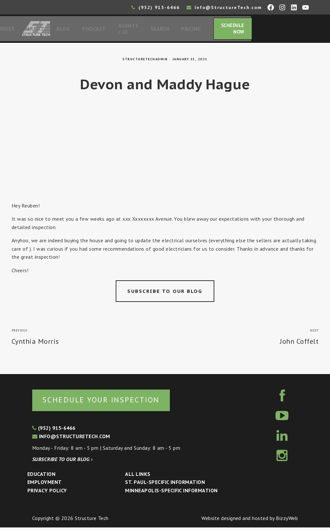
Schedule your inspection (108, 402)
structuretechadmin (145, 61)
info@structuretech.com (71, 439)
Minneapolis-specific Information (171, 493)
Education (41, 476)
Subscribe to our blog (164, 293)
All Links (137, 476)
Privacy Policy (47, 493)
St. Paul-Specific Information (165, 484)
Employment (44, 484)
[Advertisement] (165, 155)
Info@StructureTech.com (224, 7)
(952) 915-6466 (155, 7)
